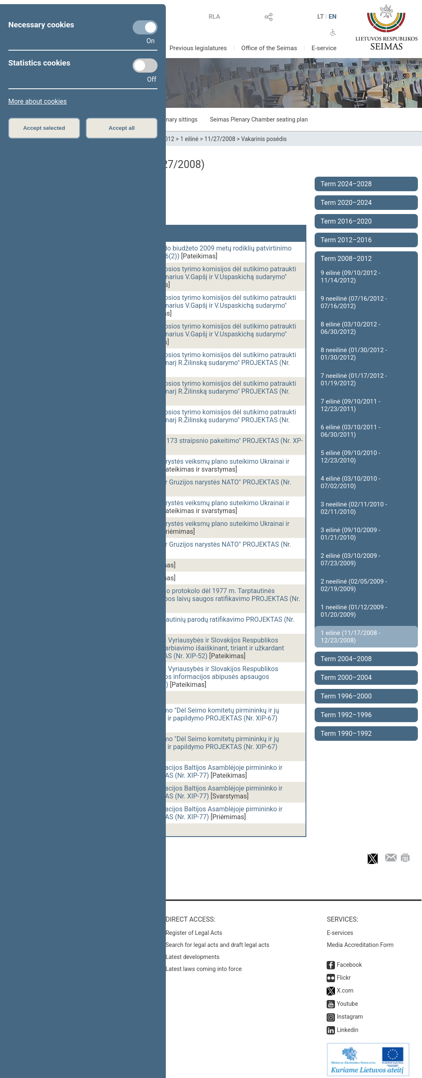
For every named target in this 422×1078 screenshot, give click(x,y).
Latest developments (192, 952)
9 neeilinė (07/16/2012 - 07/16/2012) (354, 302)
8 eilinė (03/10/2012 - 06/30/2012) (351, 328)
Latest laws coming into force (203, 964)
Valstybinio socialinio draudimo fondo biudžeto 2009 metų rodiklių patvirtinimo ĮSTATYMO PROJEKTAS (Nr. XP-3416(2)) (176, 252)
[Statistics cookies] (145, 65)
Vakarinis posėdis (264, 139)
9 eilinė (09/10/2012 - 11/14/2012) (351, 276)
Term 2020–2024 (346, 203)
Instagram (350, 1012)
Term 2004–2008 (346, 659)
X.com (345, 986)
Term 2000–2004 (346, 677)
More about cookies (37, 101)
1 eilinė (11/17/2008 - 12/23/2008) (351, 636)
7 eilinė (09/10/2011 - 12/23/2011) (351, 405)
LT (320, 16)
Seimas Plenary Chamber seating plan (259, 119)
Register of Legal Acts (193, 928)
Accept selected (44, 128)
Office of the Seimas (269, 48)
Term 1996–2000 (346, 696)
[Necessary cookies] (145, 27)
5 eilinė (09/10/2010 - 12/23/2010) (351, 456)
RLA (214, 16)
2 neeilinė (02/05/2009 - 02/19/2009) (354, 585)
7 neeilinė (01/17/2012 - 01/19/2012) (354, 379)
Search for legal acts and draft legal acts (217, 940)
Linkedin (347, 1025)
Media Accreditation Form (360, 940)
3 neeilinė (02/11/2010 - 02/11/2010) (354, 508)
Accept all (122, 128)
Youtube (347, 999)
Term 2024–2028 (346, 184)
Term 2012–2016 (346, 240)
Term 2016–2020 (346, 221)
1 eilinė (189, 139)
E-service (323, 48)
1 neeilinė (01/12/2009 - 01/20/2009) (354, 610)
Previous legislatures (198, 48)
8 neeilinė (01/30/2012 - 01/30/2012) (354, 353)
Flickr (344, 973)
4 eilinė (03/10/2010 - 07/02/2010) (351, 482)
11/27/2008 (219, 139)
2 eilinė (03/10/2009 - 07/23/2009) (351, 559)
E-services (340, 928)
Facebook (349, 960)
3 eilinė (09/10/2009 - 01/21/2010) (351, 533)
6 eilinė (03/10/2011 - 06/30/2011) (351, 430)
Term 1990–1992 (346, 733)
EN (333, 16)
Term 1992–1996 (346, 715)
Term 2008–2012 (346, 259)
